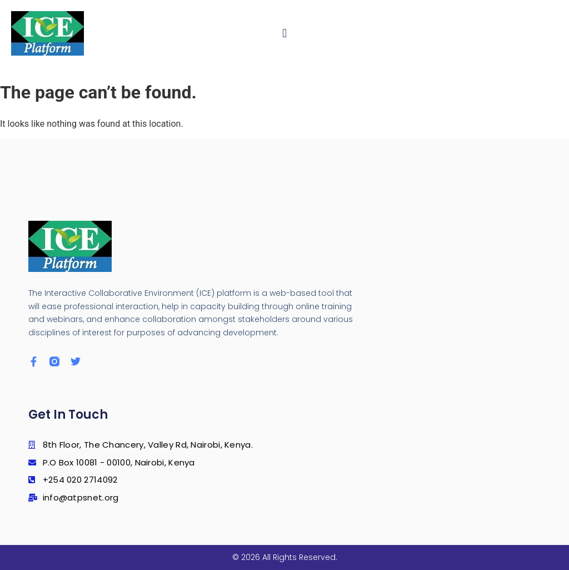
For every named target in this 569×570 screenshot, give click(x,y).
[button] (285, 33)
